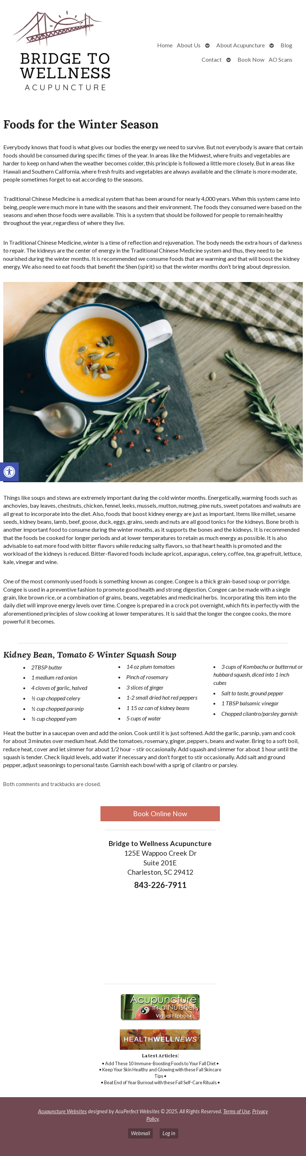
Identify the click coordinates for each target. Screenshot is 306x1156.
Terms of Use (236, 1111)
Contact (212, 59)
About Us (189, 45)
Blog (286, 45)
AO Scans (280, 59)
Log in (169, 1133)
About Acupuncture (240, 45)
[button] (9, 471)
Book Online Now (160, 813)
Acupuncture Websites (62, 1111)
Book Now (250, 59)
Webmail (140, 1133)
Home (165, 45)
